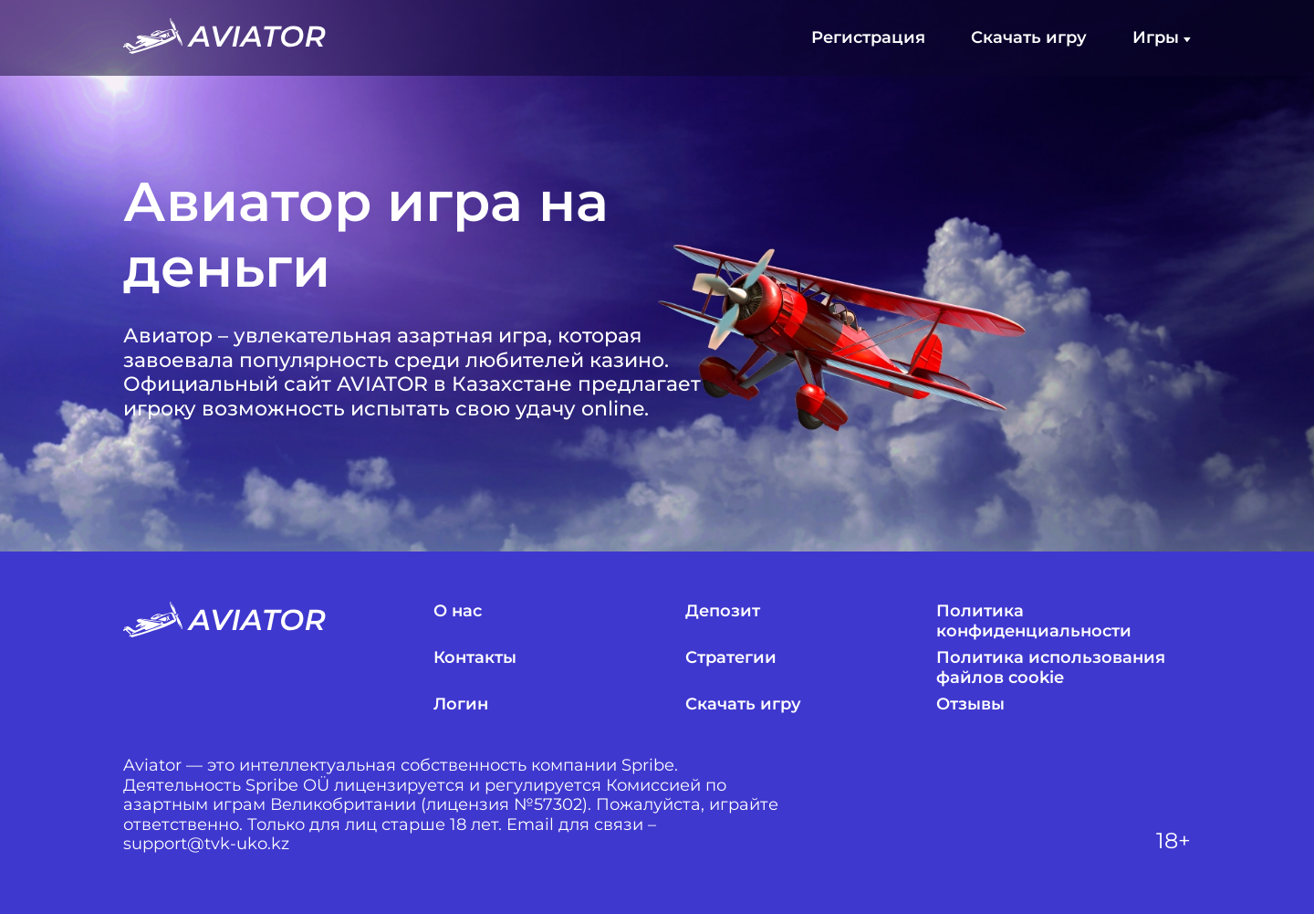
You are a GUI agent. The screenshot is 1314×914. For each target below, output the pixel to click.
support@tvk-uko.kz (206, 844)
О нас (457, 611)
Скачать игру (1029, 37)
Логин (460, 704)
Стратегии (731, 657)
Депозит (722, 611)
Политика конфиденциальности (1034, 621)
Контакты (474, 657)
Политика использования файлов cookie (1050, 668)
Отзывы (970, 704)
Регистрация (868, 37)
